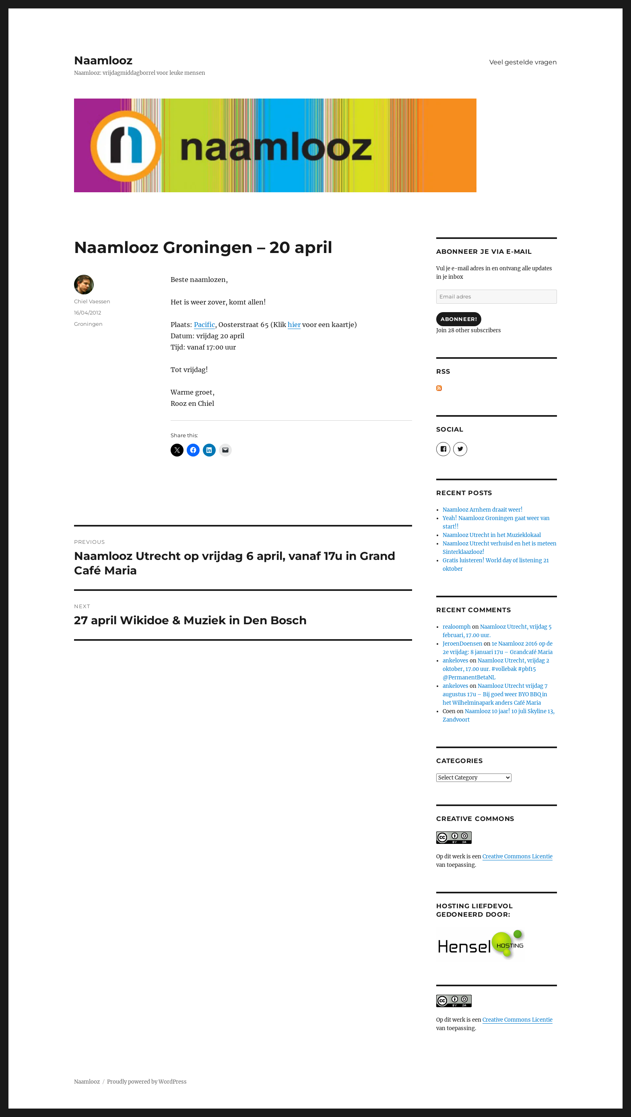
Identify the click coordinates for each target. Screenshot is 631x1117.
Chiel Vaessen (92, 301)
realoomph (457, 626)
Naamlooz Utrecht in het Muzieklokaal (492, 535)
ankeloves (455, 660)
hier (294, 325)
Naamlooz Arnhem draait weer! (483, 509)
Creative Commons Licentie (518, 856)
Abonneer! (459, 319)
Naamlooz (103, 60)
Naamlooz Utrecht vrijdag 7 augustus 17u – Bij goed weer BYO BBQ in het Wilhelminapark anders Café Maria (495, 694)
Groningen (88, 324)
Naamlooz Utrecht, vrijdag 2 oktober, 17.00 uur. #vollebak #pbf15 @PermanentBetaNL (496, 669)
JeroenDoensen (463, 643)
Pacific (204, 325)
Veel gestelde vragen (523, 62)
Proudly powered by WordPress (147, 1081)
